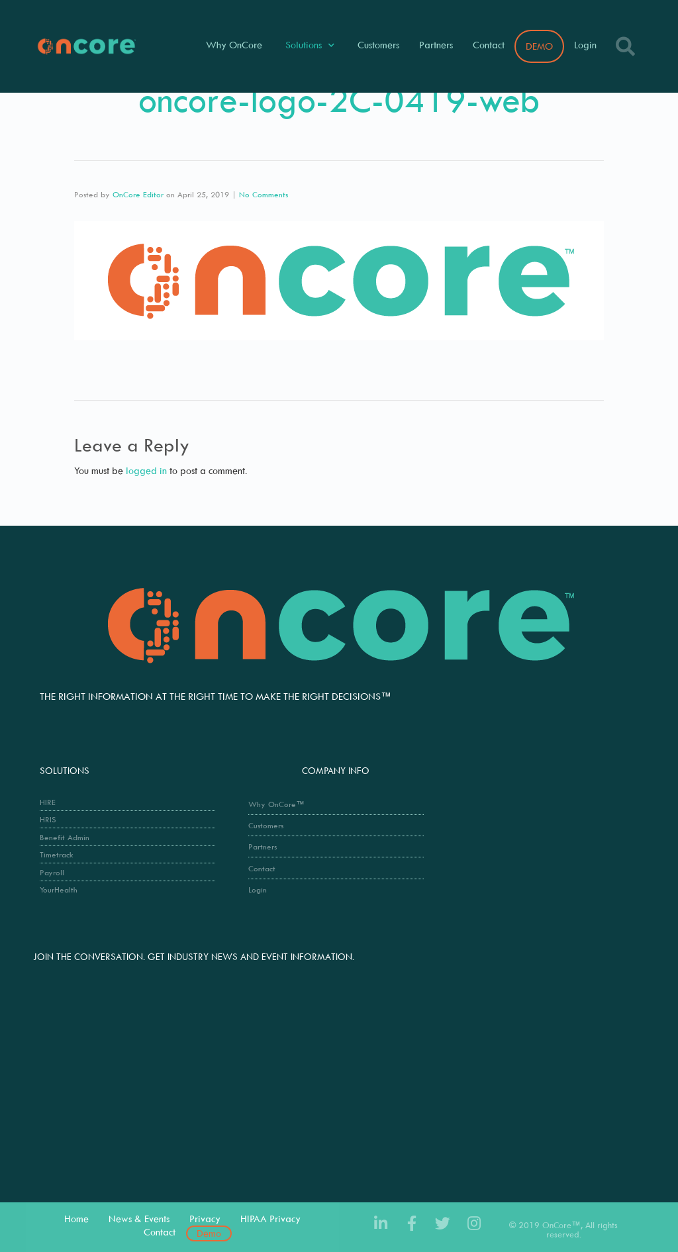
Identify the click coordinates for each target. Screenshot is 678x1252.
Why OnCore (234, 44)
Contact (489, 44)
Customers (378, 44)
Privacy (204, 1218)
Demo (209, 1233)
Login (585, 44)
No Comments (263, 194)
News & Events (139, 1218)
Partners (436, 44)
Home (76, 1218)
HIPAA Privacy (270, 1218)
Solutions (309, 45)
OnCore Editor (138, 194)
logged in (146, 470)
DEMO (539, 46)
